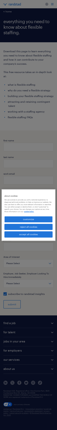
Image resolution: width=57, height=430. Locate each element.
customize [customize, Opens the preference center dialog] (28, 219)
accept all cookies (28, 234)
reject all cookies (28, 226)
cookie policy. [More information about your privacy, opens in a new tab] (29, 212)
